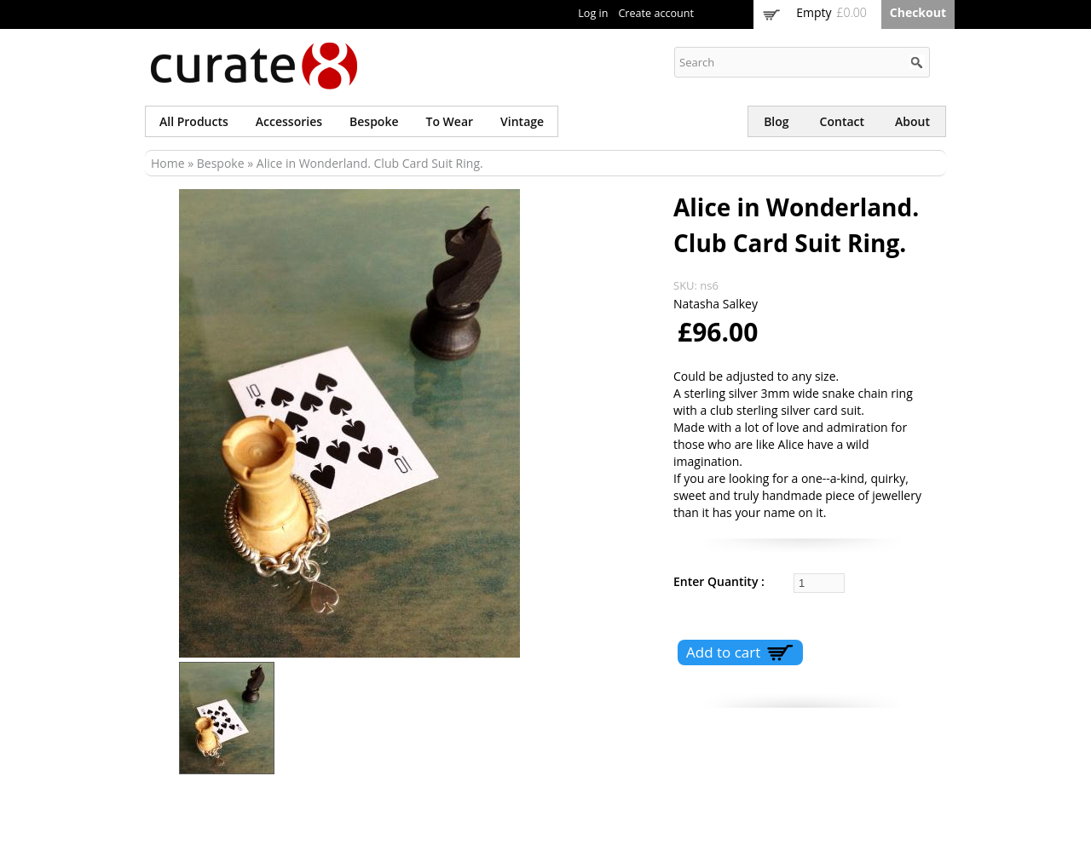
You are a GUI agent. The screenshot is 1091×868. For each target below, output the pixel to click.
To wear (450, 121)
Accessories (289, 121)
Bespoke (373, 121)
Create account (656, 13)
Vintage (522, 121)
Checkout (918, 12)
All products (193, 121)
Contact (842, 121)
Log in (593, 13)
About (912, 121)
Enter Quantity (717, 581)
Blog (776, 121)
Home (168, 163)
